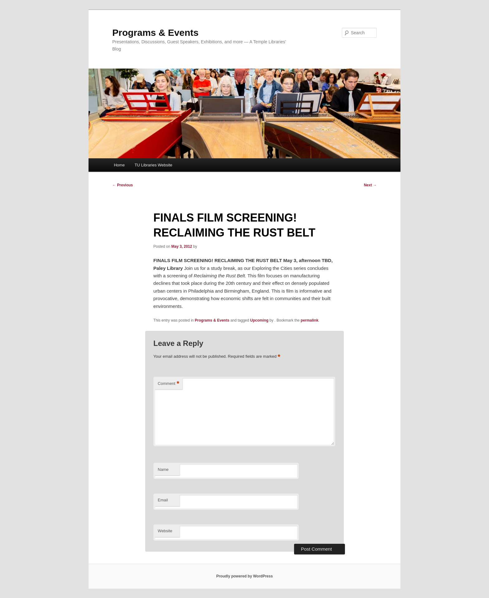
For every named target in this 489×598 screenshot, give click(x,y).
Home (119, 165)
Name (163, 469)
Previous (122, 185)
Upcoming (259, 320)
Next (370, 185)
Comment (168, 383)
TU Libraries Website (153, 165)
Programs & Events (155, 32)
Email (163, 500)
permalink (309, 320)
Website (165, 531)
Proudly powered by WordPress (244, 576)
